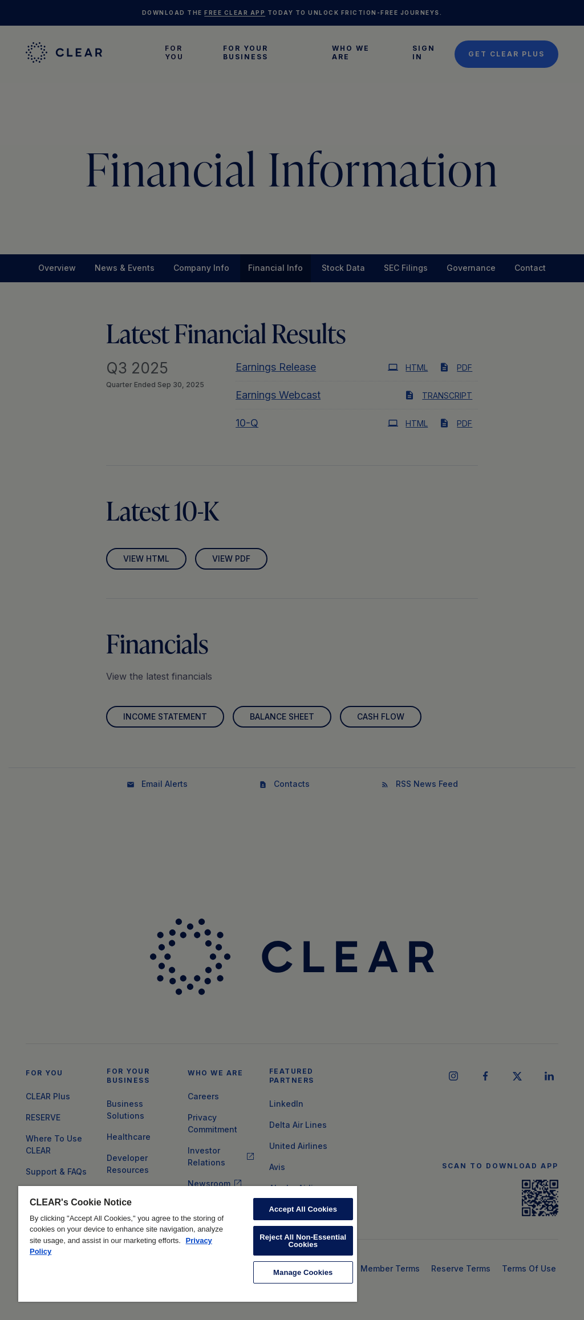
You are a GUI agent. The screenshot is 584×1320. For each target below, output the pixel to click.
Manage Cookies (302, 1272)
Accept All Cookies (303, 1209)
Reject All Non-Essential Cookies (302, 1241)
